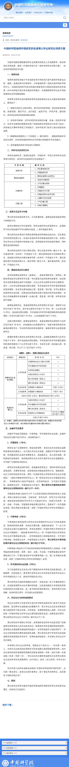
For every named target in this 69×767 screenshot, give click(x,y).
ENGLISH (38, 13)
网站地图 (19, 13)
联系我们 (28, 13)
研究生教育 (14, 40)
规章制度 (24, 40)
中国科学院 (48, 13)
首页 (7, 40)
